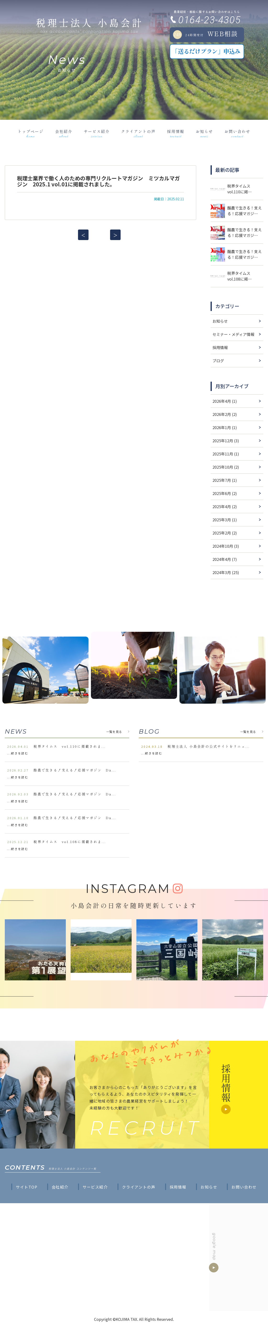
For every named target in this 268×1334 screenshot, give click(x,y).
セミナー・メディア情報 (233, 334)
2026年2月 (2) (224, 414)
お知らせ (204, 133)
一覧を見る (114, 732)
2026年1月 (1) (224, 427)
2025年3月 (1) (224, 520)
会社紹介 (63, 133)
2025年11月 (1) (225, 454)
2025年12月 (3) (225, 440)
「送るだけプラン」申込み (206, 51)
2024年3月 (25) (225, 572)
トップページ (31, 133)
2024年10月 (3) (225, 546)
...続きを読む (17, 753)
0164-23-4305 (209, 20)
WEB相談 (205, 34)
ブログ (218, 360)
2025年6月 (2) (224, 493)
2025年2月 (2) (224, 533)
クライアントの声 (138, 133)
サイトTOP (27, 1187)
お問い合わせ (237, 133)
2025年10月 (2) (225, 467)
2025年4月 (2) (224, 506)
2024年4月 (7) (224, 559)
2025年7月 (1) (224, 480)
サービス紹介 (97, 133)
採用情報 (175, 133)
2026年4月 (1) (224, 401)
